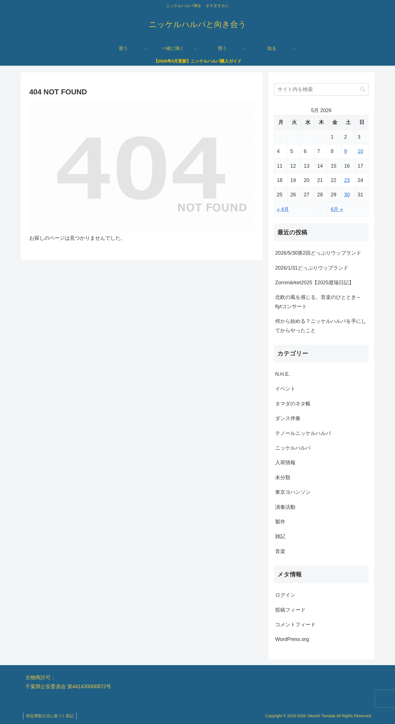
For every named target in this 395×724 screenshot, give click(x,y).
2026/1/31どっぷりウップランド (311, 268)
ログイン (285, 595)
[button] (363, 89)
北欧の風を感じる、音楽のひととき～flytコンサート (318, 301)
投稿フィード (290, 610)
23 (347, 180)
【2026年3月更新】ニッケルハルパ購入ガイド (198, 61)
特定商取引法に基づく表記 (49, 716)
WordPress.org (292, 639)
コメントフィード (295, 624)
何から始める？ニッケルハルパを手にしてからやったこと (320, 325)
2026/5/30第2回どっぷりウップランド (318, 253)
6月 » (337, 209)
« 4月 (283, 209)
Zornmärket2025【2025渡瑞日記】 (314, 282)
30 (347, 194)
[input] (321, 89)
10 (360, 151)
